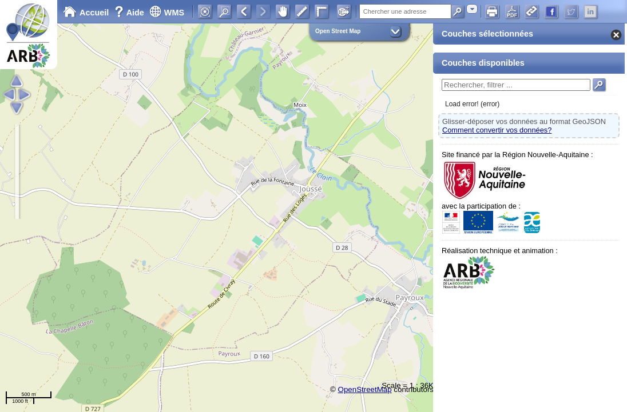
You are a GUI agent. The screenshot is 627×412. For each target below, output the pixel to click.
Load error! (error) (472, 104)
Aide (130, 12)
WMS (166, 12)
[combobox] (472, 9)
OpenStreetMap (365, 389)
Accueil (86, 12)
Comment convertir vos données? (496, 130)
